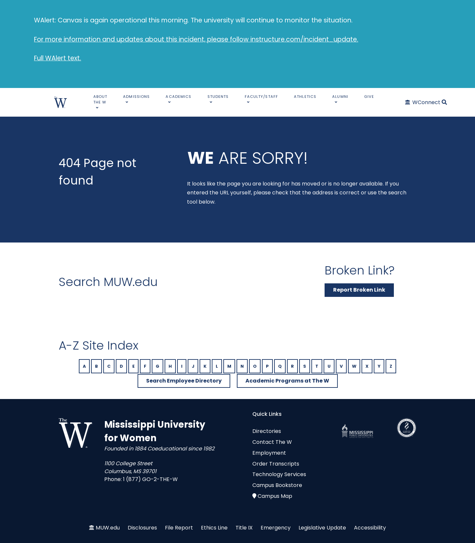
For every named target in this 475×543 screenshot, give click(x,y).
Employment (269, 453)
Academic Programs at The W (287, 381)
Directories (266, 431)
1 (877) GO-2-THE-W (150, 479)
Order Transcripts (275, 464)
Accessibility (370, 527)
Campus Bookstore (277, 485)
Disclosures (142, 527)
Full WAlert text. (57, 58)
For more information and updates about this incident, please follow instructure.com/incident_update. (196, 39)
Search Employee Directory (184, 381)
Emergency (276, 527)
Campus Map (275, 496)
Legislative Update (322, 527)
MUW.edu (108, 527)
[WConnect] (423, 102)
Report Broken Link (359, 290)
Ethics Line (214, 527)
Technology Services (279, 474)
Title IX (244, 527)
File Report (179, 527)
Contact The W (272, 442)
